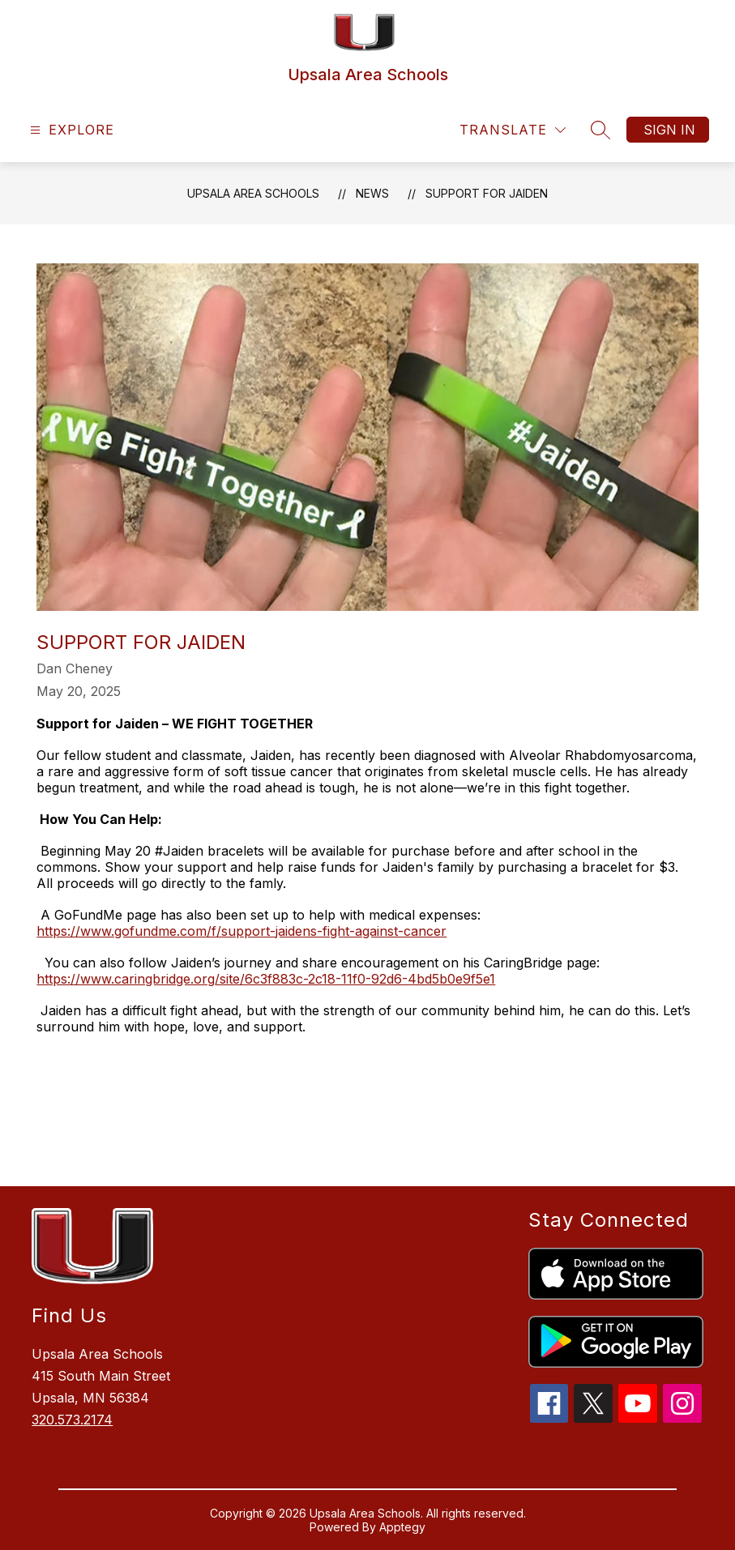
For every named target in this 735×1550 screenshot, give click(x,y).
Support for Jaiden (486, 193)
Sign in (669, 130)
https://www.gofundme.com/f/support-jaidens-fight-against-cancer (241, 931)
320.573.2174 (72, 1419)
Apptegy (402, 1527)
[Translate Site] (512, 130)
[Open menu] (70, 130)
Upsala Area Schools (253, 193)
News (372, 193)
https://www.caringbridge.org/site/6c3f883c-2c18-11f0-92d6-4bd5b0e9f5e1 (265, 979)
